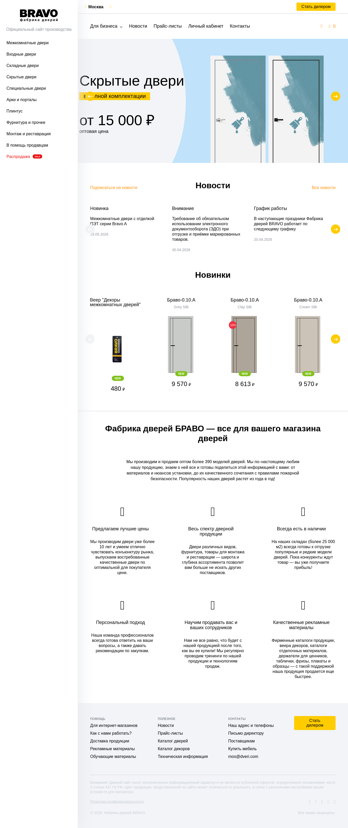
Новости (138, 26)
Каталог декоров (174, 749)
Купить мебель (242, 749)
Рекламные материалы (112, 749)
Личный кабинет (205, 26)
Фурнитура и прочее (25, 122)
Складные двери (22, 65)
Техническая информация (183, 756)
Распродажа (24, 156)
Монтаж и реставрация (28, 134)
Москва (95, 7)
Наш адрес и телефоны (251, 725)
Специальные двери (26, 88)
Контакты (240, 26)
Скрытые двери (21, 77)
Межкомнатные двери (27, 43)
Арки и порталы (21, 99)
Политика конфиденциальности (117, 802)
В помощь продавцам (27, 145)
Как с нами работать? (111, 733)
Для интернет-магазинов (113, 725)
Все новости (324, 187)
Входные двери (21, 54)
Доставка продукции (109, 741)
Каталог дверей (173, 741)
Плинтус (14, 111)
